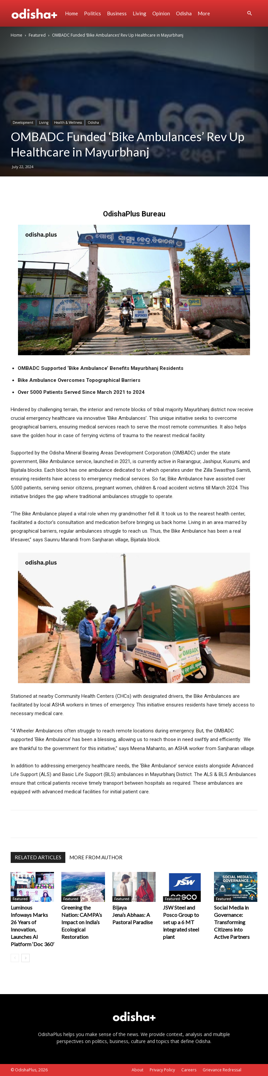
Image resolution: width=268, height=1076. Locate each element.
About (137, 1070)
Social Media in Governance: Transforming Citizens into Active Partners (232, 922)
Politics (92, 13)
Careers (188, 1070)
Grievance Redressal (222, 1070)
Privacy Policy (162, 1070)
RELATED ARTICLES (38, 857)
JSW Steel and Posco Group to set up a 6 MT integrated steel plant (181, 922)
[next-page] (25, 958)
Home (71, 13)
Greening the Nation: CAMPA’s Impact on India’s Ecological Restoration (81, 922)
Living (139, 13)
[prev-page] (15, 958)
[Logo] (36, 13)
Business (117, 13)
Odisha (184, 13)
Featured (37, 35)
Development (23, 122)
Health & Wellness (68, 122)
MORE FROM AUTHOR (95, 857)
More (204, 13)
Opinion (161, 13)
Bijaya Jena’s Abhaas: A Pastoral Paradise (133, 914)
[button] (249, 13)
